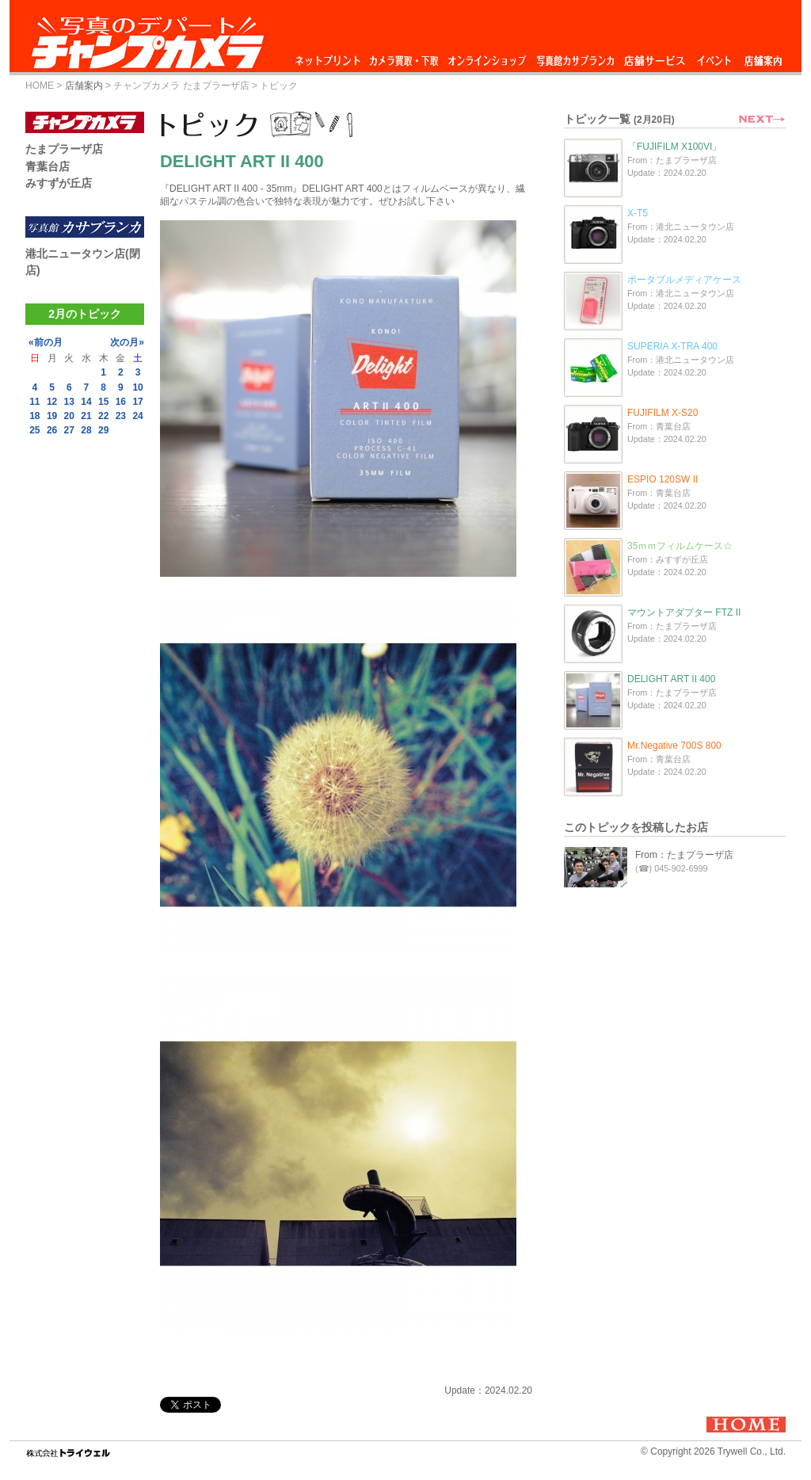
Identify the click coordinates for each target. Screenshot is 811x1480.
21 (86, 415)
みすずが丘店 (58, 183)
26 (52, 430)
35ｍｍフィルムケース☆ (680, 545)
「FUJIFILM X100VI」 (674, 146)
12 (52, 401)
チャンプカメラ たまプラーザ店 (181, 85)
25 (34, 430)
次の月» (127, 342)
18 (34, 415)
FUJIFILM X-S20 (662, 412)
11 (34, 401)
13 (69, 401)
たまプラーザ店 (64, 149)
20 (69, 415)
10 (137, 387)
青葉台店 (47, 166)
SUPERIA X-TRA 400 (672, 346)
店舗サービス (654, 57)
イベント (714, 57)
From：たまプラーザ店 (684, 854)
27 (69, 430)
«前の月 (46, 342)
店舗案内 (763, 57)
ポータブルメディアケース (684, 279)
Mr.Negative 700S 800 (674, 745)
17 (137, 401)
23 (121, 415)
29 (103, 430)
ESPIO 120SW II (662, 479)
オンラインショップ (486, 57)
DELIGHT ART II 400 (671, 679)
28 (86, 430)
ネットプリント (330, 57)
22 (103, 415)
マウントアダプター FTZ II (684, 612)
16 (121, 401)
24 (137, 415)
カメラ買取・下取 (404, 57)
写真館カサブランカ (575, 57)
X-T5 (637, 213)
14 (86, 401)
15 (103, 401)
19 (52, 415)
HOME (39, 85)
